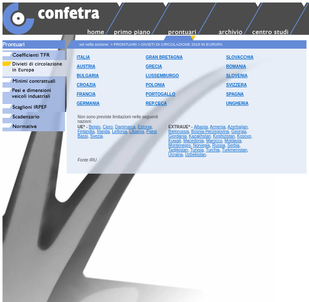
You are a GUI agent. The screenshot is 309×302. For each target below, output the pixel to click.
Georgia (239, 131)
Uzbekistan (195, 154)
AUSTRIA (86, 66)
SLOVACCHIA (239, 57)
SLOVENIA (236, 75)
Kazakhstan (200, 136)
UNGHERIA (237, 103)
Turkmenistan (234, 150)
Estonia (144, 127)
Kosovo (244, 136)
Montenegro (180, 145)
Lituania (136, 131)
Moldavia (233, 140)
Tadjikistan (178, 150)
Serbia (233, 145)
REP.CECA (156, 103)
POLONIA (155, 85)
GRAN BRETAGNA (164, 57)
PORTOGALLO (160, 94)
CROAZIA (86, 85)
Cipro (108, 127)
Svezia (96, 136)
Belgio (95, 127)
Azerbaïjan (238, 127)
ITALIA (83, 57)
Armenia (218, 127)
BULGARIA (88, 75)
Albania (201, 127)
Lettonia (119, 131)
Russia (218, 145)
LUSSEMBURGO (162, 75)
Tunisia (197, 150)
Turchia (213, 150)
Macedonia (193, 140)
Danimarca (125, 127)
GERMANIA (88, 103)
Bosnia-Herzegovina (210, 131)
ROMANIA (236, 66)
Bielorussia (179, 131)
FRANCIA (86, 94)
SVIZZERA (236, 85)
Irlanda (103, 131)
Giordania (178, 136)
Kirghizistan (224, 136)
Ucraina (176, 154)
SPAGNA (235, 94)
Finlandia (86, 131)
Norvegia (201, 145)
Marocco (214, 140)
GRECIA (154, 66)
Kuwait (175, 140)
